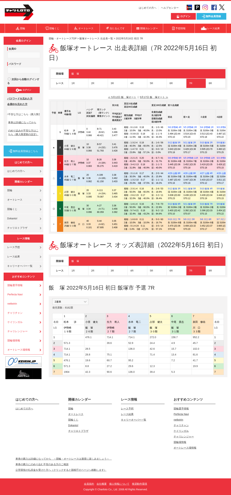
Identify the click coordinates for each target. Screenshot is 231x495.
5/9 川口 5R (189, 219)
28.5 (87, 348)
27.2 (109, 366)
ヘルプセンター (170, 7)
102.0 (196, 348)
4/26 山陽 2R (223, 173)
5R (151, 83)
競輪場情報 (13, 340)
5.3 (173, 371)
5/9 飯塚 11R (223, 188)
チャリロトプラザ (17, 227)
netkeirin (12, 303)
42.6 (152, 348)
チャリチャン (15, 312)
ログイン (23, 90)
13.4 (173, 354)
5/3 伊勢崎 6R (223, 127)
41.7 (195, 360)
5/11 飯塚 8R (189, 204)
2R (92, 83)
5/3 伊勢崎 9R (223, 158)
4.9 (173, 343)
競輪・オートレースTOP (63, 38)
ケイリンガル (15, 322)
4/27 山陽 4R (206, 173)
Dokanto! (12, 218)
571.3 (67, 343)
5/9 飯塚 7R (222, 204)
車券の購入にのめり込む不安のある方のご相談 (42, 464)
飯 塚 (75, 73)
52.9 (130, 343)
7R (190, 83)
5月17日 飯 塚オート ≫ (154, 97)
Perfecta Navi (15, 294)
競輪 (9, 190)
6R (171, 83)
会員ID (12, 48)
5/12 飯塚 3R (174, 188)
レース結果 (13, 256)
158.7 (174, 337)
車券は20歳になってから (22, 122)
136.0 (131, 348)
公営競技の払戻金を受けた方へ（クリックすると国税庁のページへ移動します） (61, 469)
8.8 (87, 366)
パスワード (15, 63)
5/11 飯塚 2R (189, 142)
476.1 (88, 337)
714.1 (110, 337)
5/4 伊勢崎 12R (207, 158)
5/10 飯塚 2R (206, 142)
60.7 (109, 360)
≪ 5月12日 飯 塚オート (122, 97)
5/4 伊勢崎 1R (207, 127)
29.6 (130, 366)
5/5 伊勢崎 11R (190, 158)
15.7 (173, 348)
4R (132, 83)
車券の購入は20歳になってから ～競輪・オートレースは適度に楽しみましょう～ (64, 458)
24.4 (152, 343)
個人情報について (119, 483)
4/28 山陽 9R (189, 173)
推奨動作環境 (139, 483)
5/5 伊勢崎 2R (190, 127)
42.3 (87, 371)
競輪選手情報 (15, 285)
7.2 (173, 360)
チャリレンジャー (17, 331)
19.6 (87, 360)
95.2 (130, 360)
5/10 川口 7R (174, 219)
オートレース (14, 199)
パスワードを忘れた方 (19, 98)
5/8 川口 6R (206, 219)
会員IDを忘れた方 (17, 104)
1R (73, 83)
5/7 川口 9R (222, 219)
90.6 (109, 371)
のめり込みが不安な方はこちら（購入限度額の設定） (23, 132)
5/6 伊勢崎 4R (174, 127)
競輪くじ (12, 209)
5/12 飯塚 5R (174, 142)
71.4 (152, 354)
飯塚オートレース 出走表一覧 (96, 38)
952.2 (196, 337)
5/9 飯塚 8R (222, 142)
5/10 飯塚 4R (206, 188)
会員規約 (89, 483)
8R (210, 83)
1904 (66, 371)
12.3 (152, 366)
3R (112, 83)
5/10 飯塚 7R (206, 204)
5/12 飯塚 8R (174, 204)
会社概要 (102, 483)
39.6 (109, 343)
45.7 (195, 343)
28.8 (87, 354)
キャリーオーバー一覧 (19, 265)
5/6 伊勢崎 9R (174, 158)
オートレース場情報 (18, 349)
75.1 (109, 354)
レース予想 (13, 247)
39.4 (152, 371)
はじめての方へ (147, 7)
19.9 (195, 366)
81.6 (195, 354)
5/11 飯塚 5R (189, 188)
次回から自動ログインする (23, 81)
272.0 (153, 337)
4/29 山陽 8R (174, 173)
